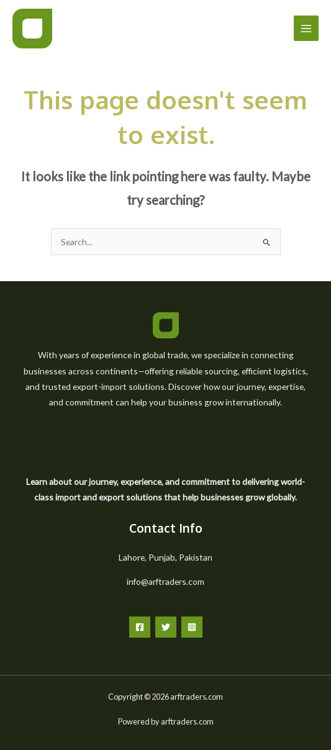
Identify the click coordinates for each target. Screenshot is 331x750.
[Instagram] (191, 627)
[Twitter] (165, 627)
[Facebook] (139, 627)
